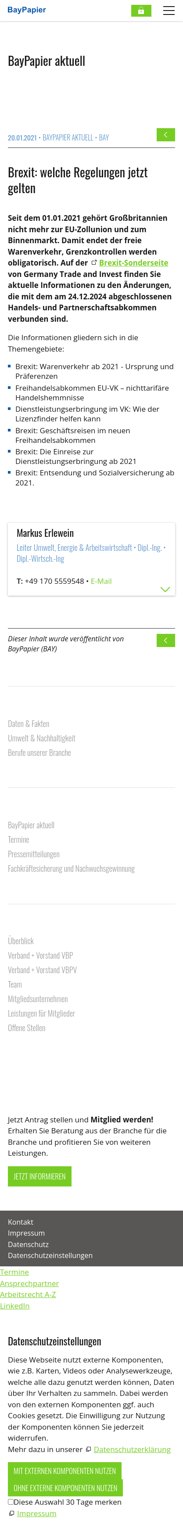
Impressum (26, 1233)
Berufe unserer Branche (39, 753)
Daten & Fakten (28, 724)
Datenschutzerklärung (132, 1449)
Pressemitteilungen (34, 854)
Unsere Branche (33, 709)
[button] (9, 1091)
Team (15, 985)
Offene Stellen (26, 1028)
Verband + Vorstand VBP (40, 956)
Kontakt (20, 1054)
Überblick (21, 941)
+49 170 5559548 (54, 581)
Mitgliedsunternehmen (38, 999)
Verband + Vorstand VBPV (42, 970)
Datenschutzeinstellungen (50, 1255)
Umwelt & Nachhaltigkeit (41, 738)
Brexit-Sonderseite (134, 263)
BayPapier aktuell (31, 825)
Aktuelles (23, 810)
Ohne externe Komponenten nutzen (65, 1487)
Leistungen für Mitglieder (41, 1014)
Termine (18, 840)
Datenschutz (28, 1244)
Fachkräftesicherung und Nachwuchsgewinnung (71, 869)
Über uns (22, 926)
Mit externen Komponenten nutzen (65, 1470)
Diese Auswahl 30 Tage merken (68, 1502)
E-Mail (101, 581)
